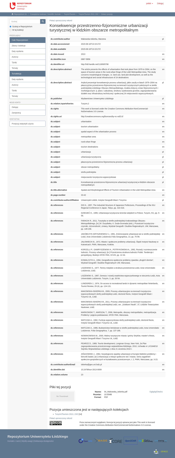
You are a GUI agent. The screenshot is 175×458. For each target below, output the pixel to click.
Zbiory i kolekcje (18, 46)
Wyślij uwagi (27, 441)
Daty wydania (17, 51)
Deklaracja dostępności (44, 441)
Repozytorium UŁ (20, 14)
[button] (149, 3)
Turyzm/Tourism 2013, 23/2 (88, 14)
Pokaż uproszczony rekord (61, 20)
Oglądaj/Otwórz (156, 392)
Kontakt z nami (14, 441)
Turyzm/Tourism (69, 14)
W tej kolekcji (17, 30)
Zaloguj (15, 107)
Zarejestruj (16, 113)
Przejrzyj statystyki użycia (22, 124)
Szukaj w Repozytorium (21, 26)
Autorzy (15, 57)
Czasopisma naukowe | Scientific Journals (45, 14)
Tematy (15, 68)
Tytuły (14, 62)
